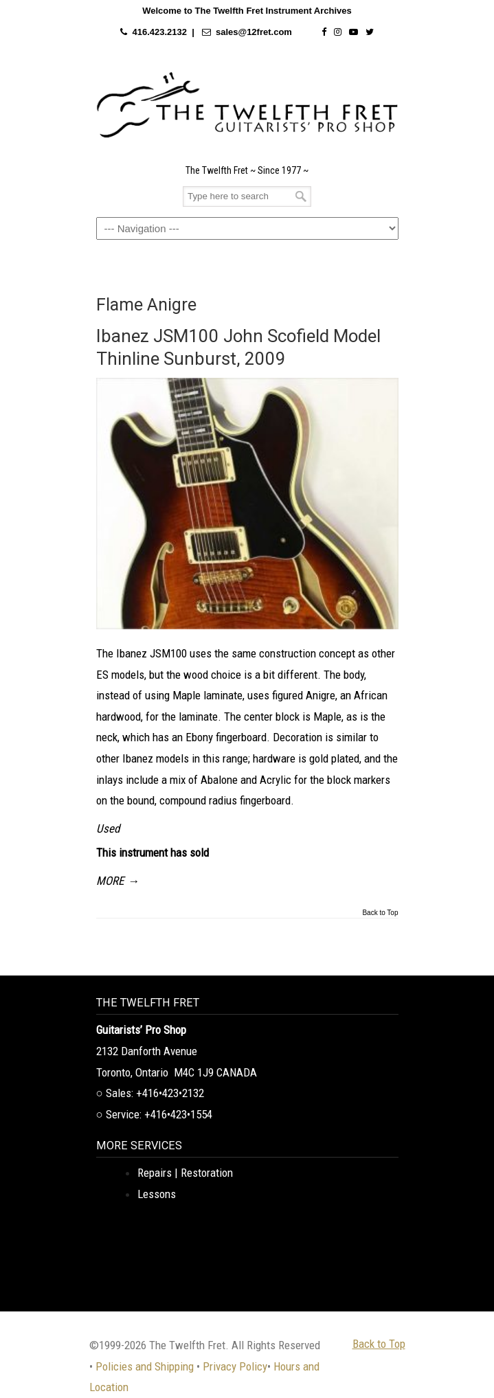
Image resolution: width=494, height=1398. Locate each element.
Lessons (156, 1194)
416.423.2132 (159, 32)
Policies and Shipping (145, 1366)
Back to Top (380, 913)
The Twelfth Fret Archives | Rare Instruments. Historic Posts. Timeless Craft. (247, 105)
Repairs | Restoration (185, 1173)
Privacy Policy (235, 1366)
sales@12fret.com (254, 32)
